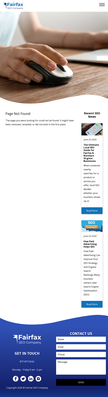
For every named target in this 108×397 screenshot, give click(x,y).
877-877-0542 (27, 361)
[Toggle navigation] (102, 4)
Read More (92, 210)
